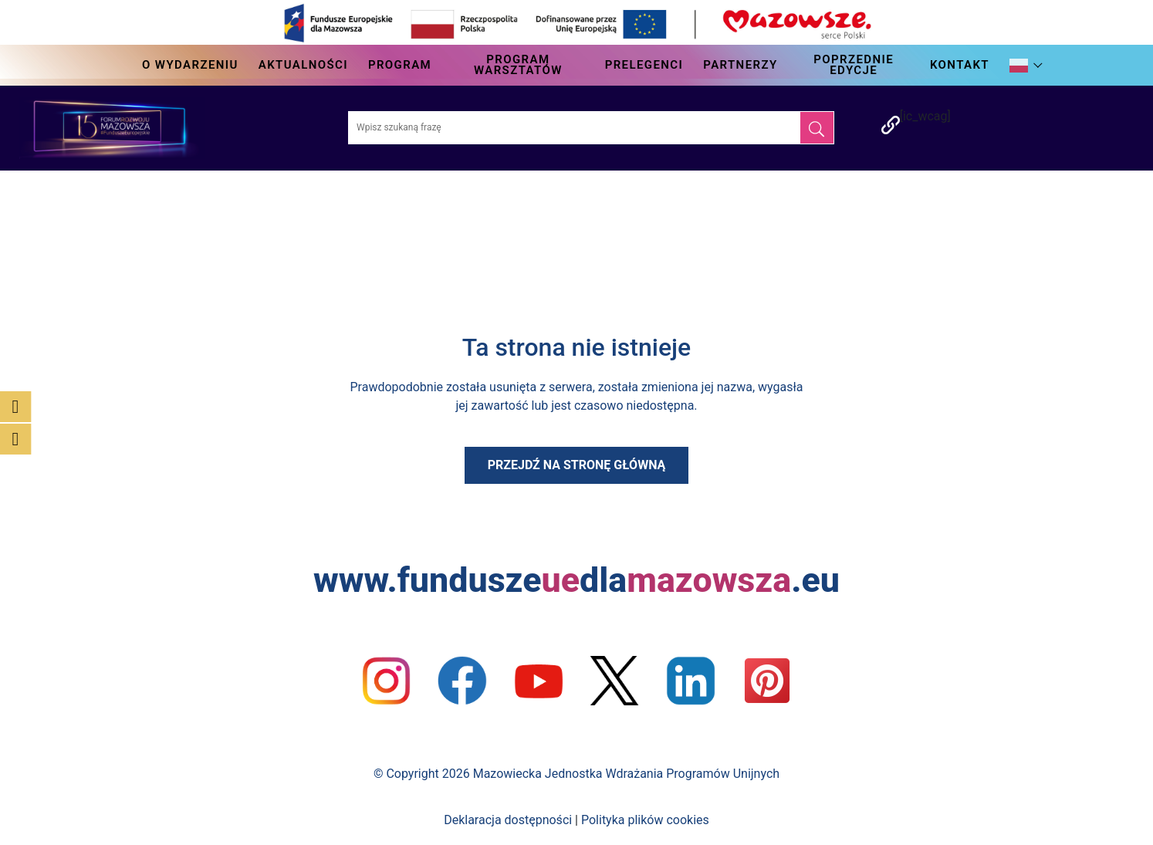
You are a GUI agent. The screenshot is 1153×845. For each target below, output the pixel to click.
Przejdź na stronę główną (577, 465)
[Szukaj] (816, 128)
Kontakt (959, 65)
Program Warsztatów (518, 64)
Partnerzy (740, 65)
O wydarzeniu (190, 65)
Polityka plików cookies (645, 820)
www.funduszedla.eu (576, 579)
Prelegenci (644, 65)
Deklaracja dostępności (508, 820)
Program (399, 65)
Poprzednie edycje (853, 64)
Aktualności (303, 65)
